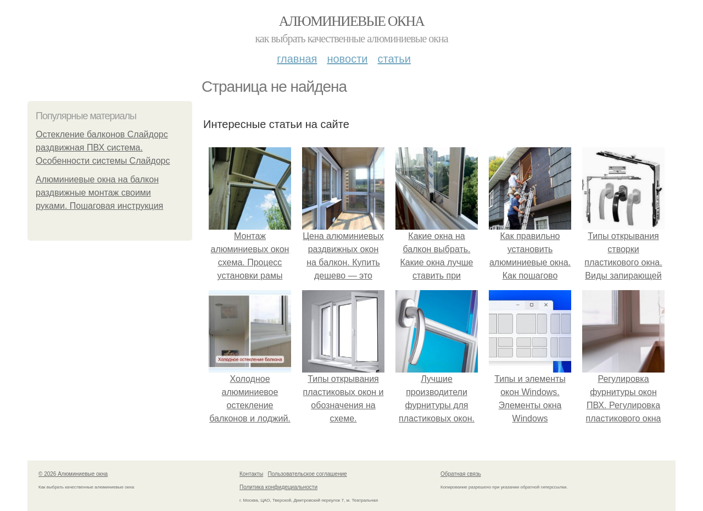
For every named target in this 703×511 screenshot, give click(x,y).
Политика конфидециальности (278, 487)
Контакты (251, 474)
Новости (347, 59)
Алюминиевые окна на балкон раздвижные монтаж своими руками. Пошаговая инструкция (99, 192)
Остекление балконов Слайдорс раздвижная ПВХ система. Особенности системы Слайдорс (103, 147)
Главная (297, 59)
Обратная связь (460, 474)
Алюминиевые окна (351, 21)
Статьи (393, 59)
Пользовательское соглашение (307, 474)
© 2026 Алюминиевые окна (73, 474)
